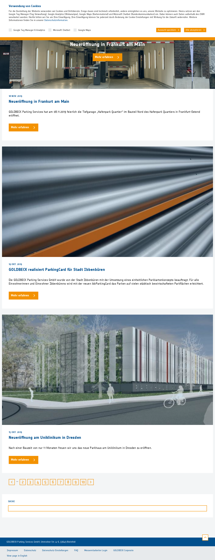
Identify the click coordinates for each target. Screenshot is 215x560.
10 (83, 481)
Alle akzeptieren (193, 30)
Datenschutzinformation (56, 20)
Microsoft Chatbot (61, 30)
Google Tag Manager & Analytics (29, 30)
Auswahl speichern (167, 30)
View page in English (17, 556)
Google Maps (84, 30)
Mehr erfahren (104, 57)
